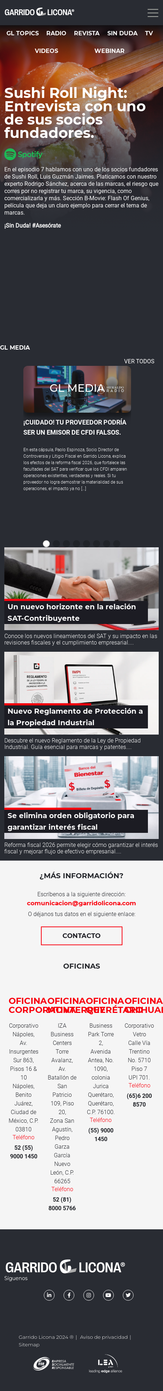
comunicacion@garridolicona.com (81, 903)
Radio (56, 33)
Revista (86, 33)
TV (149, 33)
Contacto (81, 936)
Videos (46, 51)
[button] (46, 543)
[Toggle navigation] (152, 12)
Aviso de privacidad (104, 1337)
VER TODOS (139, 361)
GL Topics (22, 33)
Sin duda (122, 33)
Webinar (109, 51)
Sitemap (29, 1344)
